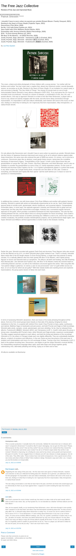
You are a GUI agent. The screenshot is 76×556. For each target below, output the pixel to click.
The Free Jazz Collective (20, 6)
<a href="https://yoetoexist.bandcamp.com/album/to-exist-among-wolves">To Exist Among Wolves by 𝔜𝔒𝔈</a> (38, 397)
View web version (38, 550)
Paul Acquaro (10, 469)
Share (4, 432)
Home (38, 546)
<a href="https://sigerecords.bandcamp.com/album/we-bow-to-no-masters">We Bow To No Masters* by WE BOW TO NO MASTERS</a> (38, 403)
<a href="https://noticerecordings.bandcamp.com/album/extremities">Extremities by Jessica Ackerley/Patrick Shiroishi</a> (38, 390)
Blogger (41, 554)
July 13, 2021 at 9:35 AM (13, 490)
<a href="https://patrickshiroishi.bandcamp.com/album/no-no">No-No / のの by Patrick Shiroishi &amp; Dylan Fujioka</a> (38, 378)
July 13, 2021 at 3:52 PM (13, 528)
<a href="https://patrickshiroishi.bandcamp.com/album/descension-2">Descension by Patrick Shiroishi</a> (38, 371)
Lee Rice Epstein (9, 46)
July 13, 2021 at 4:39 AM (13, 462)
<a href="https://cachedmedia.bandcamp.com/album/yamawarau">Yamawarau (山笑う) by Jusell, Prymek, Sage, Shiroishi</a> (38, 409)
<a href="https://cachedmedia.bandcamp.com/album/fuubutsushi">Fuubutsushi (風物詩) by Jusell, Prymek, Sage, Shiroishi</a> (38, 422)
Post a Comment (8, 532)
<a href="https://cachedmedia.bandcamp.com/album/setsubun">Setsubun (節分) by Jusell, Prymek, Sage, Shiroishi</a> (38, 416)
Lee (6, 497)
